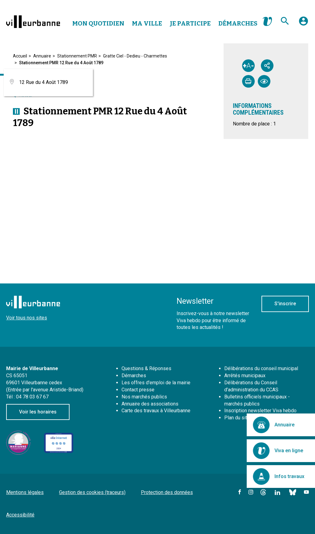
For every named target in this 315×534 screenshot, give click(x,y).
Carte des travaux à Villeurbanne (156, 410)
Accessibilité (20, 515)
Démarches (237, 23)
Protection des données (167, 492)
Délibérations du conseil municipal (261, 368)
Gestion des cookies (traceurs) (92, 492)
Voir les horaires (38, 412)
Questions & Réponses (146, 368)
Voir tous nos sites (26, 318)
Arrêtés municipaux (244, 375)
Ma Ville (147, 23)
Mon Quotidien (98, 23)
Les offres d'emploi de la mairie (156, 383)
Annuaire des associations (150, 404)
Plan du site (237, 418)
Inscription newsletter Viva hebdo (260, 410)
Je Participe (190, 23)
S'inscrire (285, 304)
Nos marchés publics (144, 397)
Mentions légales (25, 492)
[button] (303, 23)
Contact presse (138, 390)
